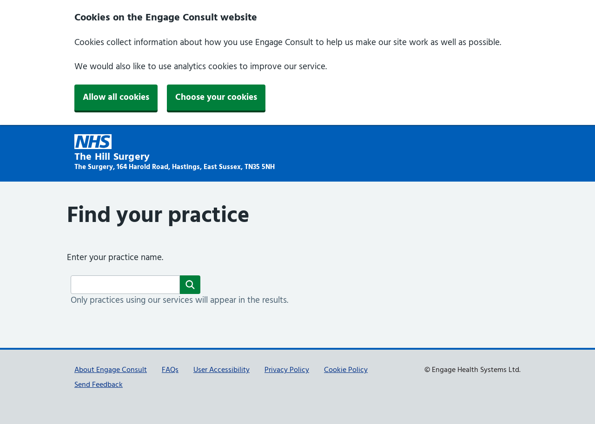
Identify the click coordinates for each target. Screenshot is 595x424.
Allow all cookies (116, 97)
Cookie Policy (346, 370)
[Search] (190, 284)
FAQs (170, 370)
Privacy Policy (286, 370)
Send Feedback (98, 385)
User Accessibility (221, 370)
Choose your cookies (216, 97)
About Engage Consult (110, 370)
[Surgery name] (125, 284)
